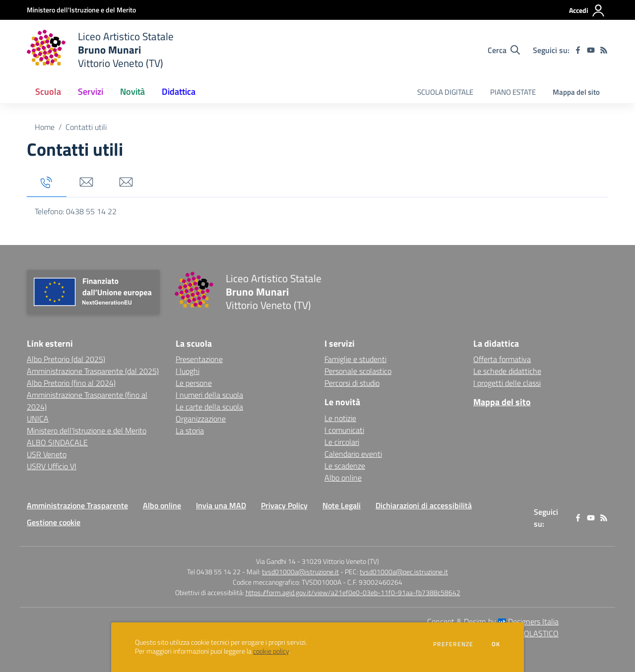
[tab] (46, 182)
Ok (496, 644)
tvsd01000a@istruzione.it (300, 571)
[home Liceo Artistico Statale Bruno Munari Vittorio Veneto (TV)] (100, 50)
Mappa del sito (576, 92)
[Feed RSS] (603, 50)
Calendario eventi (353, 454)
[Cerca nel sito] (504, 50)
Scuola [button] (48, 91)
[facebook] (577, 50)
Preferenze (453, 644)
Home (45, 127)
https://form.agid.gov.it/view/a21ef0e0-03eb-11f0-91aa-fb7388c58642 (353, 592)
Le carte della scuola (209, 407)
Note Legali (341, 505)
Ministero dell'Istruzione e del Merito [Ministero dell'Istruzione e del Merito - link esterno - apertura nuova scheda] (86, 430)
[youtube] (590, 50)
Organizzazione (201, 419)
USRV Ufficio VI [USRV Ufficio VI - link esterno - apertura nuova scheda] (51, 466)
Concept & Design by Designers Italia (493, 621)
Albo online (343, 478)
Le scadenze (344, 466)
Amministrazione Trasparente (77, 505)
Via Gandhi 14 (276, 561)
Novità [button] (132, 91)
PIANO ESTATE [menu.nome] (513, 92)
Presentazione (199, 359)
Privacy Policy (284, 505)
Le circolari (341, 442)
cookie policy (271, 651)
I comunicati (344, 430)
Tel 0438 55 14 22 (214, 571)
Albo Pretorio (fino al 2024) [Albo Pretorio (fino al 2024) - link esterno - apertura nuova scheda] (71, 383)
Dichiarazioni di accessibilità (424, 505)
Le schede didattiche (507, 371)
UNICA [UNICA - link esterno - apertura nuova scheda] (38, 419)
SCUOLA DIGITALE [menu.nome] (445, 92)
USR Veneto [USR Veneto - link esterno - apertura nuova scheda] (46, 454)
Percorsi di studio (352, 383)
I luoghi (187, 371)
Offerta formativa (502, 359)
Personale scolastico (357, 371)
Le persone (194, 383)
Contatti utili (86, 127)
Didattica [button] (178, 91)
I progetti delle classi (507, 383)
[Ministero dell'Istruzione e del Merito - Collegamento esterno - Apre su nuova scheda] (81, 9)
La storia (190, 430)
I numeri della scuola (209, 395)
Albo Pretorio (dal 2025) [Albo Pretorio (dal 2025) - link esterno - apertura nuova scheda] (66, 359)
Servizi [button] (90, 91)
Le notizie (340, 418)
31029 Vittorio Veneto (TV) (340, 561)
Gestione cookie (53, 522)
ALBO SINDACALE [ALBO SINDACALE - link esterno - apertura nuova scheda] (57, 442)
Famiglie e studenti (355, 359)
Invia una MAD (221, 505)
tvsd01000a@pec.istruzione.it (404, 571)
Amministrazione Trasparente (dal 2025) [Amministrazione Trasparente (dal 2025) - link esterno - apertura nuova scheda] (93, 371)
